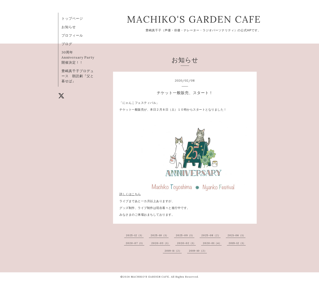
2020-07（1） (135, 243)
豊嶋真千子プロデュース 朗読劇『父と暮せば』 (77, 76)
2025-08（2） (211, 235)
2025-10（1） (160, 235)
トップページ (72, 18)
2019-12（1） (237, 243)
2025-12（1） (135, 235)
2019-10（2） (198, 250)
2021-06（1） (236, 235)
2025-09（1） (185, 235)
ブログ (66, 44)
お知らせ (68, 27)
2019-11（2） (173, 250)
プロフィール (72, 35)
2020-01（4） (212, 243)
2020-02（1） (186, 243)
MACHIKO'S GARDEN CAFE (194, 19)
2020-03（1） (160, 243)
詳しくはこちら (130, 194)
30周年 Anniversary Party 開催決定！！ (79, 57)
